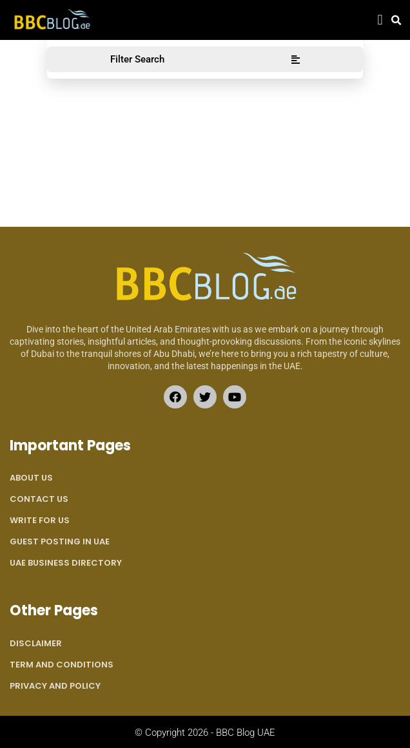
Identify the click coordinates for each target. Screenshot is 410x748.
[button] (380, 20)
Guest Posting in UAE (60, 541)
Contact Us (39, 499)
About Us (31, 478)
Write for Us (40, 520)
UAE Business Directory (66, 563)
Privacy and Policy (55, 686)
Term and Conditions (61, 664)
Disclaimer (36, 643)
